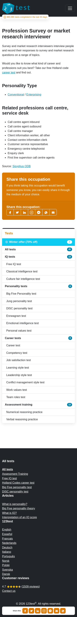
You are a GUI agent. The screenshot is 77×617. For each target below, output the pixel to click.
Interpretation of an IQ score (19, 517)
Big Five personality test (17, 487)
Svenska (7, 569)
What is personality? (14, 504)
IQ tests (38, 257)
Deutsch (7, 547)
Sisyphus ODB (22, 166)
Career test (13, 345)
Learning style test (17, 367)
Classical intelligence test (22, 271)
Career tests (38, 338)
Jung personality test (19, 301)
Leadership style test (19, 375)
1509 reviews (30, 586)
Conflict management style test (25, 382)
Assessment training (38, 404)
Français (7, 538)
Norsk (5, 560)
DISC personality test (19, 308)
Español (7, 534)
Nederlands (9, 542)
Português (8, 556)
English (6, 529)
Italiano (6, 551)
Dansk (6, 574)
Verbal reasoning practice (22, 419)
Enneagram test (16, 315)
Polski (6, 565)
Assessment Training (15, 473)
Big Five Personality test (21, 293)
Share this (17, 611)
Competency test (16, 352)
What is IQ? (9, 512)
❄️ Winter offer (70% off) (38, 242)
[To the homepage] (16, 8)
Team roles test (15, 397)
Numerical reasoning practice (24, 412)
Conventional (16, 94)
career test (8, 72)
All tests (38, 249)
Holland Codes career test (18, 482)
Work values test (16, 389)
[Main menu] (70, 8)
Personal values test (18, 330)
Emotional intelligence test (22, 323)
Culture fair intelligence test (23, 278)
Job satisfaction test (18, 360)
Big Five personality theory (18, 508)
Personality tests (38, 286)
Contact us (8, 590)
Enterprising (33, 94)
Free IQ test (13, 264)
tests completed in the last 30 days (25, 17)
